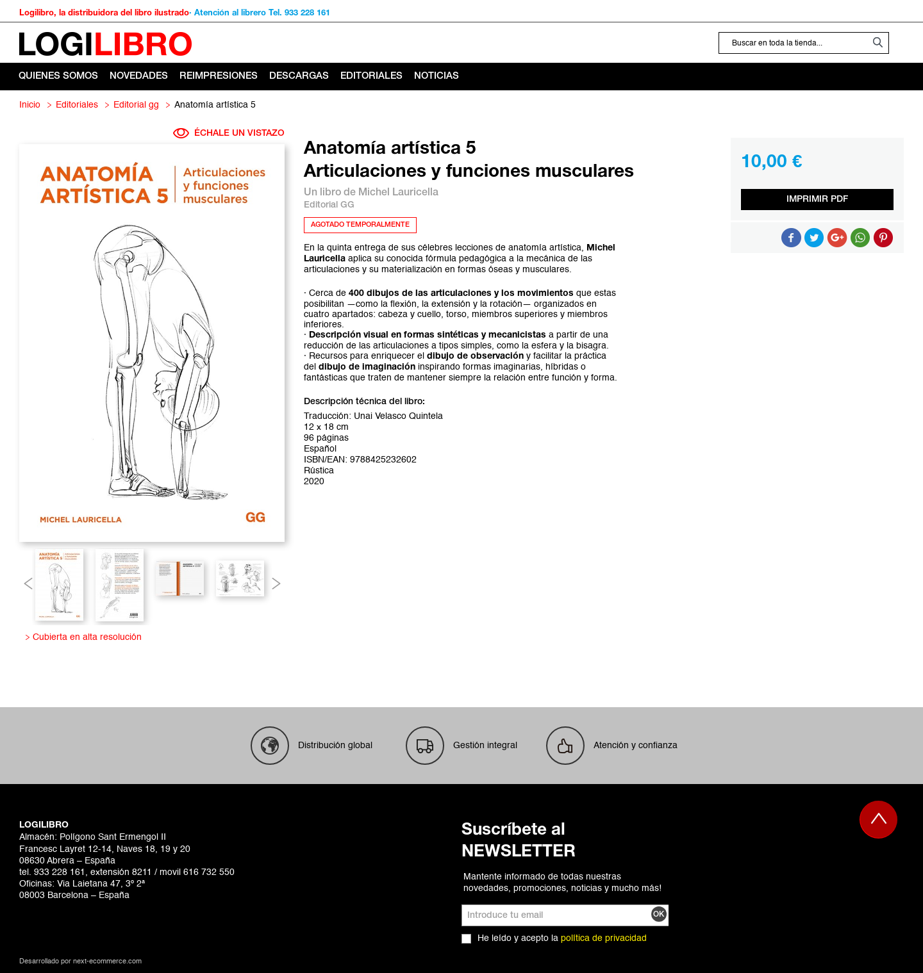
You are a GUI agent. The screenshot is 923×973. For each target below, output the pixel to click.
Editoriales (77, 105)
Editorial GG (136, 105)
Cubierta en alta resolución (85, 637)
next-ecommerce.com (107, 961)
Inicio (29, 105)
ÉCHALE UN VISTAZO (229, 133)
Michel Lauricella (398, 192)
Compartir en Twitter (814, 237)
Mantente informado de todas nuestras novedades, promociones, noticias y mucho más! (562, 882)
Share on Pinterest (883, 237)
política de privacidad (604, 938)
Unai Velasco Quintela (398, 416)
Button (860, 237)
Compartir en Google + (837, 237)
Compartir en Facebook (791, 237)
